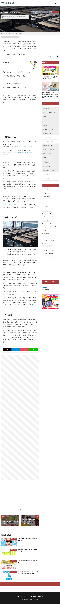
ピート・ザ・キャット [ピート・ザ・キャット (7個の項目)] (48, 215)
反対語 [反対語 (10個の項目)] (45, 229)
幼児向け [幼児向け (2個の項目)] (45, 239)
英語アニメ (48, 177)
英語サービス (47, 153)
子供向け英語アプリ (49, 129)
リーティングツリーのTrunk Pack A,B (13, 205)
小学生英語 (22, 16)
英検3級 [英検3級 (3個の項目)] (45, 252)
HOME (3, 33)
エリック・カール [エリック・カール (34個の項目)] (47, 202)
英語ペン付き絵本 (50, 141)
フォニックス (47, 121)
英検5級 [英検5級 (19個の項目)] (45, 256)
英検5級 (4, 17)
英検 (45, 117)
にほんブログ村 (45, 288)
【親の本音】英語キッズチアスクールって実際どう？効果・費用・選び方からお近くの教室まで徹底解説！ (50, 95)
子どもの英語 (34, 599)
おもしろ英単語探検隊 (49, 112)
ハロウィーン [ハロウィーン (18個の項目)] (54, 212)
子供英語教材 (47, 133)
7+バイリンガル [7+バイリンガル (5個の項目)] (47, 192)
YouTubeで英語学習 (49, 169)
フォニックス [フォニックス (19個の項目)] (46, 219)
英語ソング (48, 173)
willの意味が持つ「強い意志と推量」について (28, 550)
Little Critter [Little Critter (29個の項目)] (46, 195)
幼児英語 (46, 161)
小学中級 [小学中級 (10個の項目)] (45, 235)
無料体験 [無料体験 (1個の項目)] (45, 249)
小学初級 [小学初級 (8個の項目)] (52, 235)
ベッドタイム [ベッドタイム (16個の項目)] (46, 225)
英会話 (46, 125)
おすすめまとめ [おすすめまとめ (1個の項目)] (47, 199)
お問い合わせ (32, 596)
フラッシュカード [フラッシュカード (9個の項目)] (47, 222)
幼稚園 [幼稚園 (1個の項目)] (45, 242)
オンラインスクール (49, 149)
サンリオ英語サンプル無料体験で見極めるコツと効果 (50, 77)
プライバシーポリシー (22, 596)
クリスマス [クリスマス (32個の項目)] (46, 205)
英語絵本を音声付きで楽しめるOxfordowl (20, 146)
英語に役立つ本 (48, 157)
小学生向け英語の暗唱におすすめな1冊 (28, 561)
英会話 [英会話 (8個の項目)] (52, 249)
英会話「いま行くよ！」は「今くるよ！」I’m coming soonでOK (28, 572)
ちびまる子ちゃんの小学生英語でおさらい (28, 539)
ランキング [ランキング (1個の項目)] (54, 225)
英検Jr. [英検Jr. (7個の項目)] (51, 256)
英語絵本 (46, 108)
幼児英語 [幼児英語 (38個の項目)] (52, 239)
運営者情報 (40, 596)
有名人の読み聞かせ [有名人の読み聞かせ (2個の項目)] (48, 245)
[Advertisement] (20, 119)
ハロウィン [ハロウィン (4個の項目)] (46, 212)
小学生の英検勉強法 (19, 33)
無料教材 (48, 137)
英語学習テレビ (48, 145)
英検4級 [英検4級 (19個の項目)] (52, 252)
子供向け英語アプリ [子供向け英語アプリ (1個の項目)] (48, 232)
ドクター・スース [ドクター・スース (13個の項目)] (47, 209)
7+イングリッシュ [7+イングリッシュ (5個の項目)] (47, 188)
